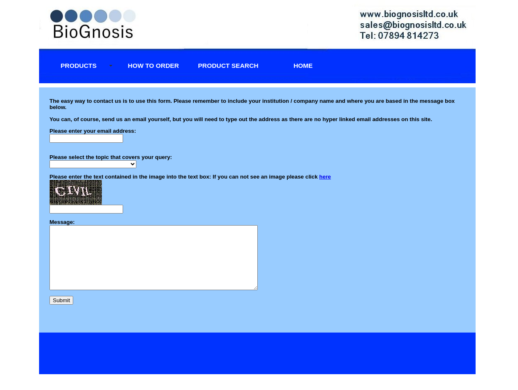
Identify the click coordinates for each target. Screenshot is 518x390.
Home (303, 65)
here (325, 177)
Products (78, 65)
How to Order (153, 65)
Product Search (228, 65)
